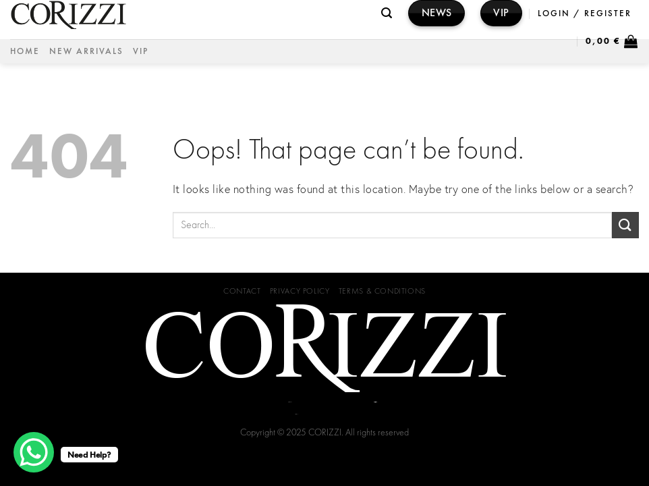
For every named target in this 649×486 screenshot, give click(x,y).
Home (25, 51)
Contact (241, 291)
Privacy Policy (300, 291)
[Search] (387, 13)
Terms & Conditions (382, 291)
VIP (140, 51)
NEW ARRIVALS (86, 51)
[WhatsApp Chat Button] (33, 452)
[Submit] (625, 225)
